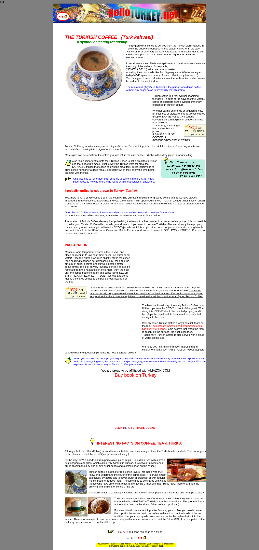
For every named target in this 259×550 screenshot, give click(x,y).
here (125, 531)
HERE (126, 427)
